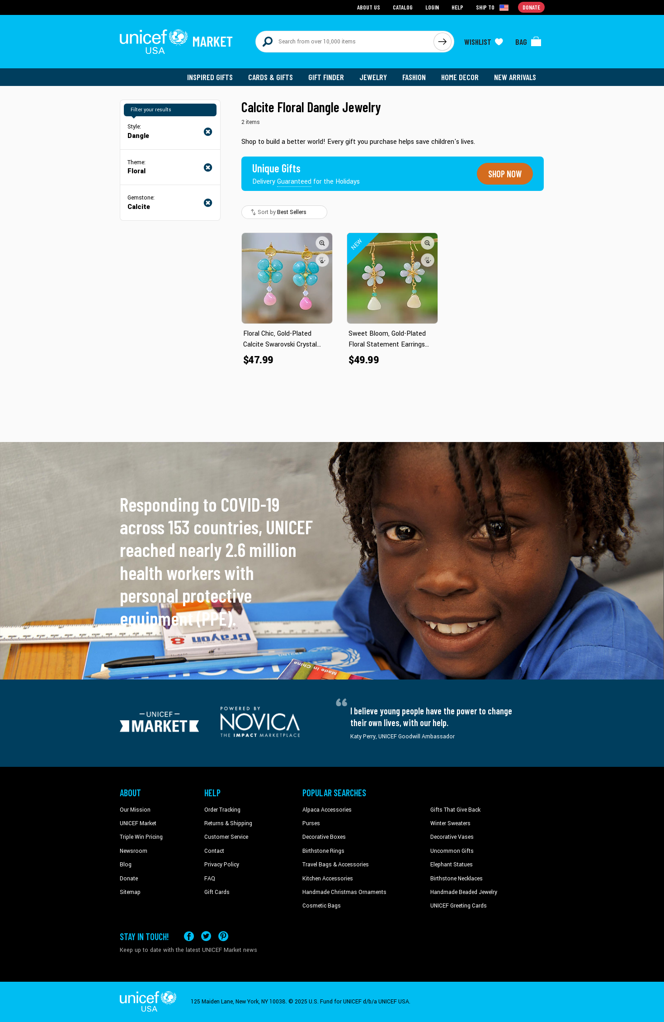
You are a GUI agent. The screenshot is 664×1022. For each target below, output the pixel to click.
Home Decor (460, 77)
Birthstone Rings (323, 851)
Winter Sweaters (450, 823)
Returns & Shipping (228, 823)
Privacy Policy (221, 864)
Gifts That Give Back (455, 810)
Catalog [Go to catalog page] (403, 7)
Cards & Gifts (270, 77)
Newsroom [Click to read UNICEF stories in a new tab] (133, 851)
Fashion (414, 77)
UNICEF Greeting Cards (458, 906)
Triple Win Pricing (141, 837)
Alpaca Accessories (327, 810)
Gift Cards (217, 892)
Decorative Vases (452, 837)
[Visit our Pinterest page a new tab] (223, 936)
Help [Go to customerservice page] (457, 7)
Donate (129, 879)
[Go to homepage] (176, 41)
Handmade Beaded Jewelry (463, 892)
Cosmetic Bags (321, 906)
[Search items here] (344, 41)
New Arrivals (515, 77)
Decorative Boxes (324, 837)
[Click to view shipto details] (492, 7)
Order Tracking (222, 810)
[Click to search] (442, 42)
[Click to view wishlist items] (484, 41)
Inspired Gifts (210, 77)
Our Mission (135, 810)
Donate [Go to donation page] (531, 7)
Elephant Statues (451, 864)
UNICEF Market (138, 823)
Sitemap (130, 892)
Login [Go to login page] (432, 7)
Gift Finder (326, 77)
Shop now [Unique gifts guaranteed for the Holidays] (505, 173)
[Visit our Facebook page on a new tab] (189, 936)
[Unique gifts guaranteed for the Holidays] (306, 173)
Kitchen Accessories (327, 879)
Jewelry (373, 77)
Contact (214, 851)
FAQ (209, 879)
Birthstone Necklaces (456, 879)
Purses (311, 823)
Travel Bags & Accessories (335, 864)
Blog (126, 864)
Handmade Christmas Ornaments (344, 892)
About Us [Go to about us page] (368, 7)
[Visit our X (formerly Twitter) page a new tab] (206, 936)
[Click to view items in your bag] (528, 42)
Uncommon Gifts (452, 851)
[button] (322, 243)
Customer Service (226, 837)
